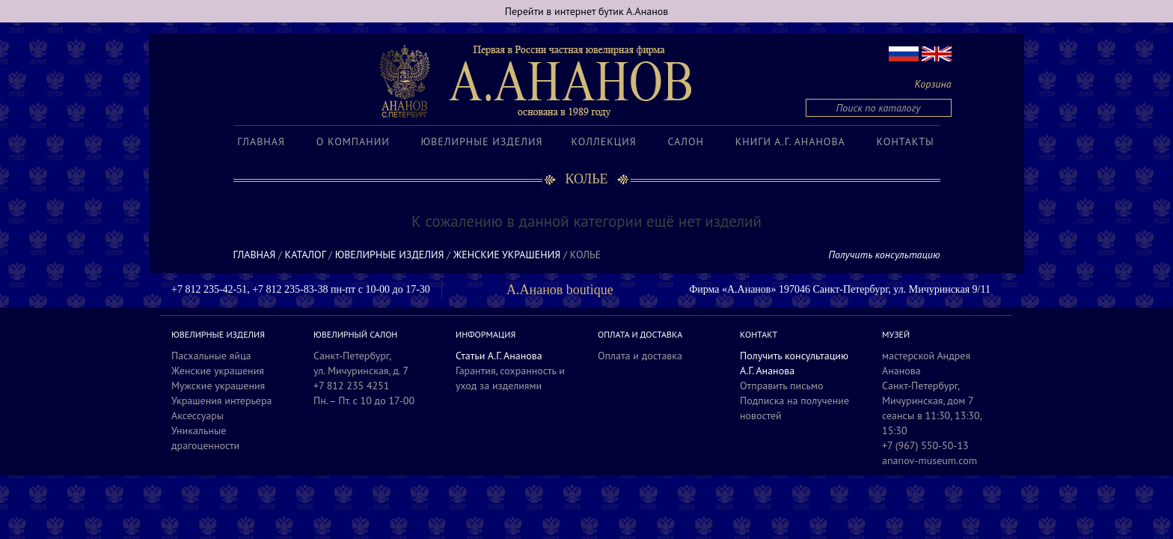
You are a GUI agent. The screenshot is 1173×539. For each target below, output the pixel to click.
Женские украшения (506, 254)
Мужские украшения (218, 385)
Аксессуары (197, 415)
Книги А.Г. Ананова (790, 141)
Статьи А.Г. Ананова (499, 355)
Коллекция (603, 141)
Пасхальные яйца (211, 355)
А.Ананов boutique (559, 289)
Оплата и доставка (640, 355)
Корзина (933, 84)
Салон (686, 141)
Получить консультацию (884, 254)
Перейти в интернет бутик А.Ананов (587, 11)
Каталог (305, 254)
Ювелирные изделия (482, 141)
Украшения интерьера (221, 400)
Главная (261, 141)
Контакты (905, 141)
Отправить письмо (782, 385)
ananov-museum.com (929, 460)
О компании (353, 141)
